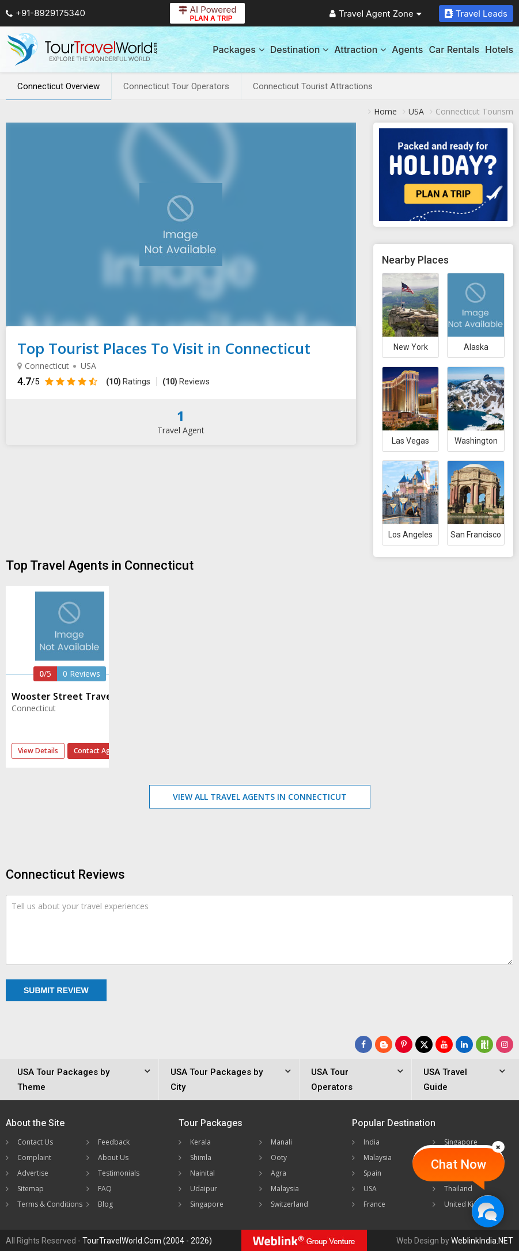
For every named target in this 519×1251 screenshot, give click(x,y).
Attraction (360, 49)
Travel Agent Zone (375, 13)
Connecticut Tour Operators (176, 86)
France (374, 1204)
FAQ (105, 1188)
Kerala (200, 1142)
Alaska (476, 347)
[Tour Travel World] (82, 49)
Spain (372, 1173)
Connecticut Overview (58, 86)
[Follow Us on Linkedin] (464, 1044)
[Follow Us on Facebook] (363, 1044)
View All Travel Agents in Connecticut (260, 796)
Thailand (458, 1188)
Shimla (200, 1157)
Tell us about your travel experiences (80, 906)
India (371, 1142)
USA (370, 1188)
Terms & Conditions (49, 1204)
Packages (238, 49)
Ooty (279, 1157)
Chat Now (458, 1164)
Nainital (202, 1173)
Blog (105, 1204)
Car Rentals (454, 49)
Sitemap (30, 1188)
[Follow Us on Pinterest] (403, 1044)
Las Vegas (410, 440)
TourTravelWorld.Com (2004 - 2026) (147, 1240)
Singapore (206, 1204)
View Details (38, 751)
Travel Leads (476, 13)
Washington (476, 440)
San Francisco (475, 534)
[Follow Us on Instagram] (504, 1044)
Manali (281, 1142)
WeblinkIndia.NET (482, 1240)
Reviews (186, 381)
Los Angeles (410, 534)
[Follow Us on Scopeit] (484, 1044)
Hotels (499, 49)
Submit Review (56, 990)
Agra (278, 1173)
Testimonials (118, 1173)
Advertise (32, 1173)
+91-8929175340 (45, 12)
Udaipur (203, 1188)
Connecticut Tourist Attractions (313, 86)
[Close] (498, 1147)
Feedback (114, 1142)
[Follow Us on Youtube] (444, 1044)
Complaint (34, 1157)
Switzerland (289, 1204)
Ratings (128, 381)
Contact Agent (98, 751)
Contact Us (35, 1142)
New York (410, 347)
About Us (113, 1157)
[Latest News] (383, 1044)
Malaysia (285, 1188)
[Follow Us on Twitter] (424, 1044)
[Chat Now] (487, 1211)
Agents (407, 49)
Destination (299, 49)
